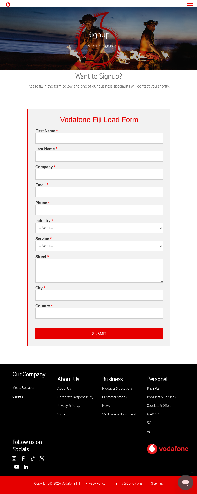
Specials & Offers (159, 406)
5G (149, 423)
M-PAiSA (153, 414)
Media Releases (23, 388)
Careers (17, 396)
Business (90, 46)
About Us (64, 389)
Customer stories (114, 397)
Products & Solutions (117, 389)
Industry (44, 221)
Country (44, 306)
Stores (62, 414)
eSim (150, 432)
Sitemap (157, 484)
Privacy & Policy (68, 406)
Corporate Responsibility (75, 397)
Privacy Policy (95, 484)
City (40, 288)
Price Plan (154, 389)
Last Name (46, 149)
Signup (98, 35)
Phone (42, 203)
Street (42, 257)
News (106, 406)
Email (41, 185)
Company (45, 167)
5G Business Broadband (119, 414)
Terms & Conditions (128, 484)
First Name (46, 131)
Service (43, 239)
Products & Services (161, 397)
